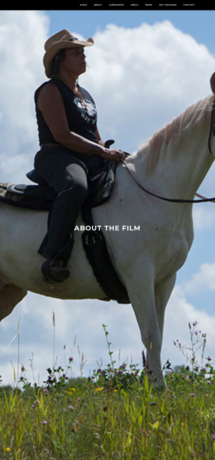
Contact (189, 5)
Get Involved (168, 5)
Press (135, 5)
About (98, 5)
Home (83, 5)
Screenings (116, 5)
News (148, 5)
